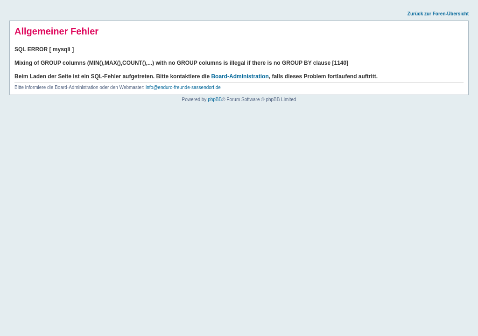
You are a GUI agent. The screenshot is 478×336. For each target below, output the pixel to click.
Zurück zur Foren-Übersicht (438, 13)
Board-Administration (239, 76)
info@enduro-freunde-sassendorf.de (183, 87)
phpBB (215, 99)
